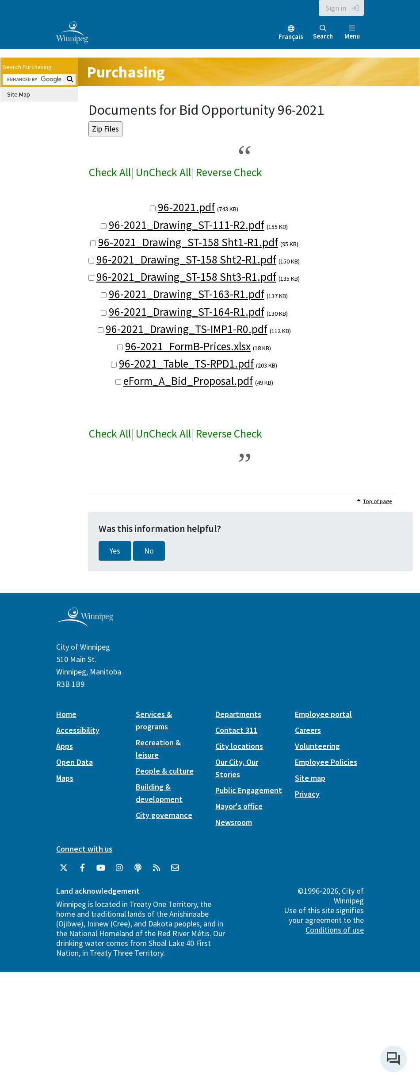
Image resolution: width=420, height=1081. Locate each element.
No (149, 551)
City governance (164, 815)
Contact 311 (236, 730)
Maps (64, 778)
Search (323, 32)
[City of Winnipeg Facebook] (82, 868)
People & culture (165, 771)
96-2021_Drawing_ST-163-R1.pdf (186, 294)
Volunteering (317, 746)
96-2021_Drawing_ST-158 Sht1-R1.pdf (188, 242)
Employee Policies (326, 762)
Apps (64, 746)
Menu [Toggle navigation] (352, 32)
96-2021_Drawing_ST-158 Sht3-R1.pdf (186, 277)
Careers (308, 730)
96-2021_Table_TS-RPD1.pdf (186, 363)
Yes (115, 551)
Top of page (377, 501)
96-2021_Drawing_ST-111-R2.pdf (186, 225)
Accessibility (77, 730)
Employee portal (323, 714)
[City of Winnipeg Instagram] (119, 868)
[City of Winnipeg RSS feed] (156, 868)
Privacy (307, 794)
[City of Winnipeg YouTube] (100, 868)
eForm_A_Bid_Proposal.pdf (188, 381)
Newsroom (233, 822)
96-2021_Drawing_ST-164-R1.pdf (186, 312)
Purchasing (126, 72)
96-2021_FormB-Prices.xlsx (188, 346)
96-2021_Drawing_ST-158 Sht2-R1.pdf (186, 259)
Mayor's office (239, 806)
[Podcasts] (137, 868)
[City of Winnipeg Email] (175, 868)
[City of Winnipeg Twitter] (63, 868)
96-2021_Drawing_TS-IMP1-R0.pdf (186, 329)
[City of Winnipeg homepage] (84, 623)
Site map (310, 778)
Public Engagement (248, 790)
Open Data (74, 762)
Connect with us (84, 849)
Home (66, 714)
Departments (238, 714)
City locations (239, 746)
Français (291, 36)
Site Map (18, 94)
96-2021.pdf (186, 207)
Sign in (336, 8)
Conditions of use (334, 930)
